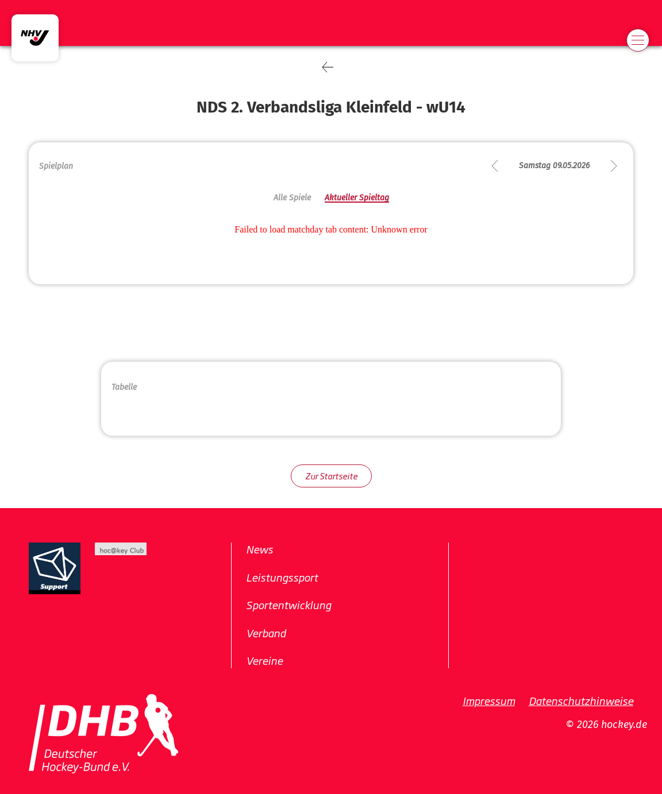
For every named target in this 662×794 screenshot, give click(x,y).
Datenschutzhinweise (581, 700)
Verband (266, 632)
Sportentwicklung (288, 604)
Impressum (489, 700)
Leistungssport (282, 577)
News (259, 548)
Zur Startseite (331, 476)
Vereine (264, 660)
